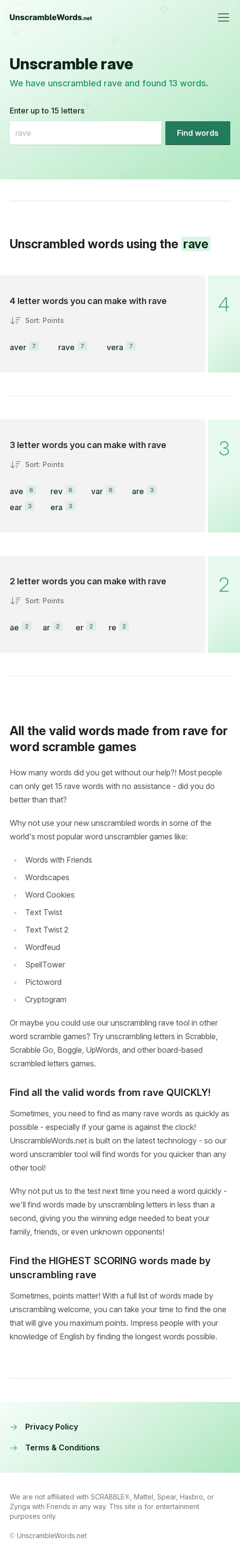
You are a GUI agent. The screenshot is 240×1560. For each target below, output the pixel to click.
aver (18, 347)
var (97, 491)
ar (46, 627)
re (112, 627)
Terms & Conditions (55, 1447)
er (79, 627)
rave (66, 347)
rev (56, 491)
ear (16, 507)
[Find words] (197, 133)
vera (115, 347)
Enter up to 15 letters (47, 110)
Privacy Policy (44, 1426)
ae (14, 627)
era (56, 507)
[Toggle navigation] (223, 17)
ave (16, 491)
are (138, 491)
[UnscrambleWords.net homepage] (51, 17)
